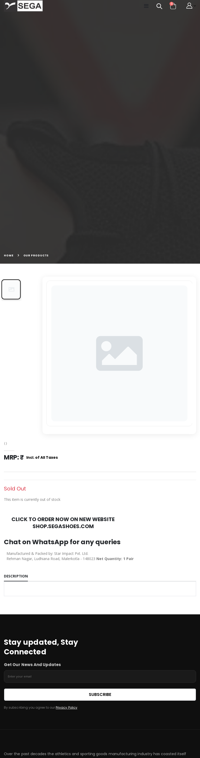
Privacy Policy (66, 708)
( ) (6, 443)
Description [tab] (16, 576)
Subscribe (100, 695)
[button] (156, 6)
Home (9, 255)
